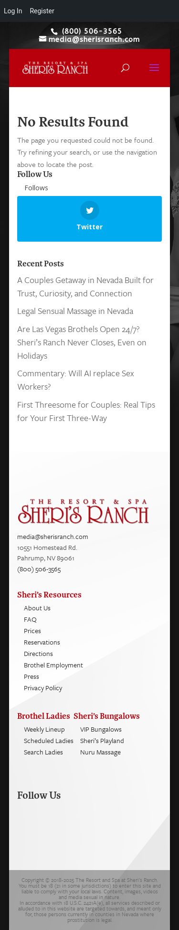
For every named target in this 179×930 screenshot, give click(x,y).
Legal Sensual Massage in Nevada (75, 310)
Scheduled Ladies (49, 740)
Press (31, 676)
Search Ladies (43, 752)
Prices (32, 631)
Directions (38, 653)
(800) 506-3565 (39, 569)
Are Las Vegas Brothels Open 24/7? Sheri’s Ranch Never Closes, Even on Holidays (82, 342)
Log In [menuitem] (13, 11)
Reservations (42, 642)
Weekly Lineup (44, 729)
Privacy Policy (43, 688)
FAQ (30, 619)
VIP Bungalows (101, 729)
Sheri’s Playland (102, 740)
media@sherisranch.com (52, 536)
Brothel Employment (53, 665)
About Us (37, 608)
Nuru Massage (100, 752)
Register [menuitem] (42, 11)
